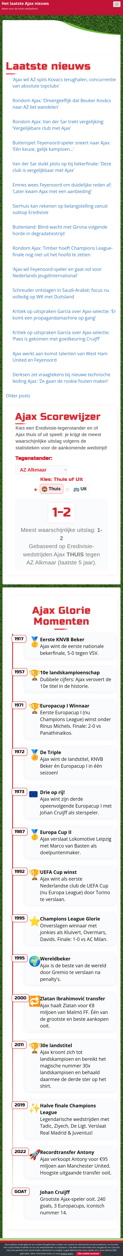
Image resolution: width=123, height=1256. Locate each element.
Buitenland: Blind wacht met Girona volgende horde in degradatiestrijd (60, 230)
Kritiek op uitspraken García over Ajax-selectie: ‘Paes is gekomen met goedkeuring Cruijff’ (61, 335)
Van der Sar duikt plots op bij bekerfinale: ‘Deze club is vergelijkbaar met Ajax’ (62, 167)
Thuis (51, 488)
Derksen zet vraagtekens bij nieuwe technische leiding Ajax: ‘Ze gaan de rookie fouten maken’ (61, 377)
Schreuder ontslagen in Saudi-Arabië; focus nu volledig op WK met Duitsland (61, 293)
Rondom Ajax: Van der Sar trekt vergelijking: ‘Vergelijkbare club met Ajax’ (58, 124)
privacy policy (67, 1253)
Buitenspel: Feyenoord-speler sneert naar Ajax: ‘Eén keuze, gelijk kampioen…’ (61, 146)
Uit (80, 488)
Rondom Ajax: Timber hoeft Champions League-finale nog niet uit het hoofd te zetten (63, 251)
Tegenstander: (33, 458)
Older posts (18, 395)
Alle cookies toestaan (88, 1253)
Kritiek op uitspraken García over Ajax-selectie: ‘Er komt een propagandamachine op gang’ (64, 314)
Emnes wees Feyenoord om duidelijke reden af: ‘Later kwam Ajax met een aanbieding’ (62, 188)
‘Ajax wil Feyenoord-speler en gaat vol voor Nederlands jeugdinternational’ (57, 272)
